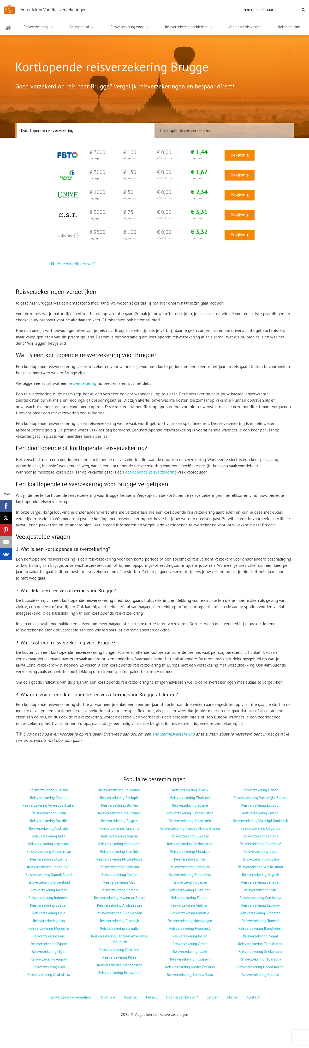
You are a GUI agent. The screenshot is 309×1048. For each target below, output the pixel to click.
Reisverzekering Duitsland (189, 889)
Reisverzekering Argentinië (49, 843)
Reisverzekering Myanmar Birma (119, 897)
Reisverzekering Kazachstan (48, 851)
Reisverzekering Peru (48, 936)
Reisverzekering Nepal (260, 936)
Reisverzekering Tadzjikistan (260, 943)
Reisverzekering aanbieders (186, 26)
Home (8, 30)
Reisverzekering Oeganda (260, 828)
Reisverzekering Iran (49, 920)
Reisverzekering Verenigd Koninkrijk (260, 820)
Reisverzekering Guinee (260, 813)
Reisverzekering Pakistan (119, 866)
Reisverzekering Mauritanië (119, 813)
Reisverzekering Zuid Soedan (119, 913)
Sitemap (130, 997)
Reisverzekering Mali (48, 966)
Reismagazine (289, 26)
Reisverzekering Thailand (190, 797)
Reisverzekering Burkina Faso (190, 974)
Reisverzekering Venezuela (119, 843)
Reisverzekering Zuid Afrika (48, 974)
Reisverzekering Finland (189, 897)
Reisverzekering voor (126, 26)
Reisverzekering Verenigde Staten (48, 805)
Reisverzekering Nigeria (119, 836)
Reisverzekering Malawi (260, 974)
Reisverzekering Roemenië (260, 843)
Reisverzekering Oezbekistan (190, 843)
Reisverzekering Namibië (119, 851)
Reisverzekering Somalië (119, 928)
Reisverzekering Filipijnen (190, 959)
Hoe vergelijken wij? (73, 263)
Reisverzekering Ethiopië (119, 797)
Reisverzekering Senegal (260, 882)
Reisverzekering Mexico (48, 889)
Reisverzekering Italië (190, 951)
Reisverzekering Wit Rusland (260, 866)
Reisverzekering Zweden (190, 836)
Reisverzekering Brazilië (49, 820)
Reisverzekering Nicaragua (260, 959)
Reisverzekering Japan (189, 882)
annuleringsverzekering (173, 734)
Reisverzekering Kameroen (190, 820)
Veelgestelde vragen (245, 26)
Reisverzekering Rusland (49, 789)
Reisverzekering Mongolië (48, 928)
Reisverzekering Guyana (260, 859)
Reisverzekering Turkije (119, 874)
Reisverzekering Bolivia (119, 805)
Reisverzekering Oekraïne (119, 949)
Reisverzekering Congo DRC (49, 866)
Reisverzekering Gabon (260, 789)
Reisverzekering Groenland (49, 882)
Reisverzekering (36, 26)
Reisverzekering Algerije (48, 859)
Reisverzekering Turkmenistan (190, 813)
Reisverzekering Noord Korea (260, 966)
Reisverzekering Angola (48, 959)
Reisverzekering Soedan (48, 905)
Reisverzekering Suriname (260, 913)
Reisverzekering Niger (49, 951)
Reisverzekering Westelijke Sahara (260, 797)
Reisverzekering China (49, 813)
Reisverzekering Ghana (260, 836)
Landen (212, 997)
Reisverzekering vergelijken (70, 997)
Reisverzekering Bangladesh (260, 928)
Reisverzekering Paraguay (190, 866)
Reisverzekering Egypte (119, 820)
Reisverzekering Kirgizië (260, 874)
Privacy (151, 997)
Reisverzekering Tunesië (260, 920)
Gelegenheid (79, 26)
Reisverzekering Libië (48, 913)
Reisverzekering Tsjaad (49, 943)
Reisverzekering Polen (189, 936)
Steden (232, 997)
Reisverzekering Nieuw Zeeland (190, 966)
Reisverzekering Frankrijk (119, 920)
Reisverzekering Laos (260, 851)
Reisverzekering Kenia (119, 957)
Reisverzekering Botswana (119, 972)
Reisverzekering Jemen (190, 789)
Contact (253, 997)
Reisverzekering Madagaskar (119, 964)
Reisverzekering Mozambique (119, 859)
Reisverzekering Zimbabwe (190, 874)
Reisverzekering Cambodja (260, 897)
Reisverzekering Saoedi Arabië (48, 874)
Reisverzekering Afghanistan (119, 905)
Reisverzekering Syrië (260, 889)
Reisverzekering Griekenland (260, 951)
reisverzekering (82, 383)
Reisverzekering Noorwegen (190, 920)
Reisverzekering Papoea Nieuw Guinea (190, 828)
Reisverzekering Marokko (190, 851)
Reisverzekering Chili (119, 882)
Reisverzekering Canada (48, 797)
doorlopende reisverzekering (151, 472)
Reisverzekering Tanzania (119, 828)
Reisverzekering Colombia (119, 789)
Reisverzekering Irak (190, 859)
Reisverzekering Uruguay (260, 905)
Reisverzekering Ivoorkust (189, 928)
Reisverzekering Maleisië (189, 913)
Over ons (108, 997)
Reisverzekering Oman (190, 943)
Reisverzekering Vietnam (189, 905)
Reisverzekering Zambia (119, 889)
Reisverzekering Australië (49, 828)
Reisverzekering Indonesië (48, 897)
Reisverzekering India (48, 836)
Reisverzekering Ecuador (260, 805)
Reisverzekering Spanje (190, 805)
